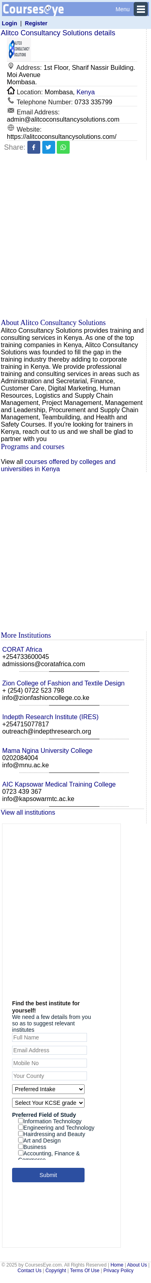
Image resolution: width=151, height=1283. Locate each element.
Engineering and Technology (56, 1127)
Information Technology (50, 1121)
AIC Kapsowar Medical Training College (59, 784)
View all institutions (28, 812)
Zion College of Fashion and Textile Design (63, 683)
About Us (137, 1265)
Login (9, 23)
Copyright (56, 1270)
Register (36, 23)
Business (32, 1147)
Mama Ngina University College (47, 750)
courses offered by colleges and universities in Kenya (58, 465)
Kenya (86, 92)
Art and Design (39, 1140)
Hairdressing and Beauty (51, 1134)
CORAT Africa (22, 649)
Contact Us (29, 1270)
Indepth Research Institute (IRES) (50, 717)
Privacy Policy (118, 1270)
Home (116, 1265)
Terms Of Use (84, 1270)
